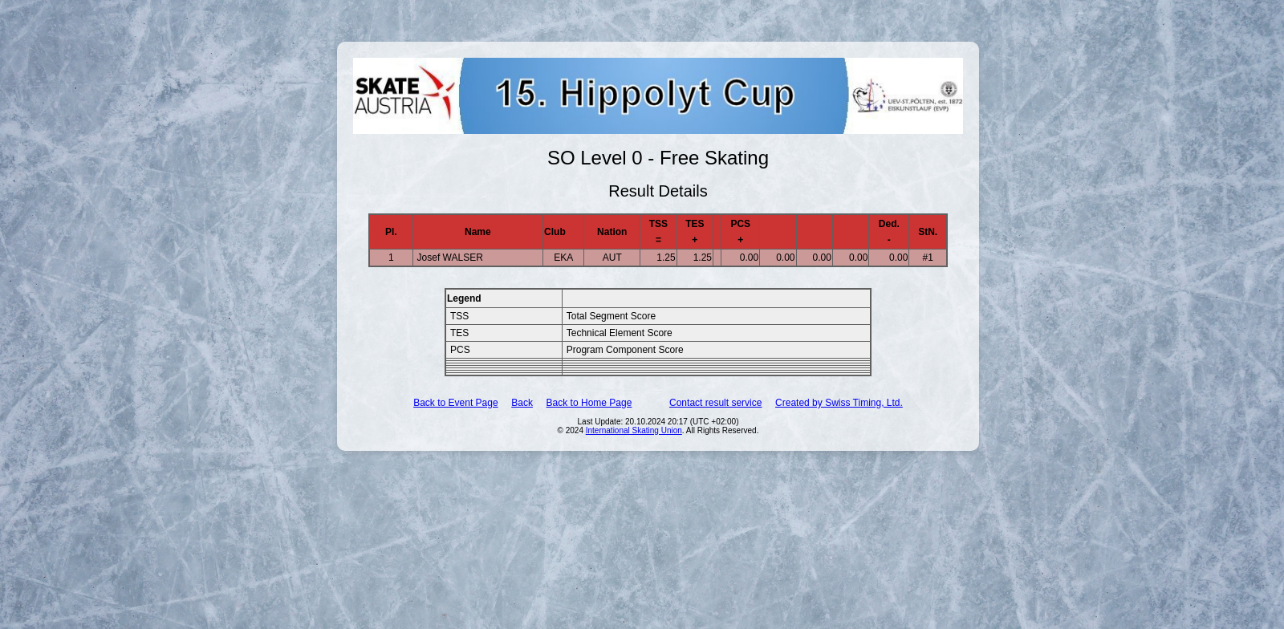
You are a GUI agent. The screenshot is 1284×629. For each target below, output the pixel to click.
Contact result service (715, 402)
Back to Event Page (455, 402)
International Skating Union (634, 430)
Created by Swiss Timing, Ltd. (839, 402)
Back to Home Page (589, 402)
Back (522, 402)
